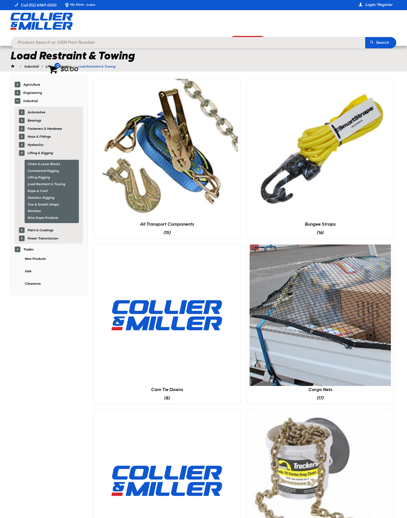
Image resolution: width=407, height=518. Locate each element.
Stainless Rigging (40, 198)
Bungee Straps (205, 151)
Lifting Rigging (38, 178)
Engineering (32, 94)
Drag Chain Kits (205, 246)
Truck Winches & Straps (205, 341)
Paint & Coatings (40, 231)
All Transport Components (129, 151)
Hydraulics (35, 146)
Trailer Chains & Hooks (128, 341)
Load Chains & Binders (282, 246)
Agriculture (31, 86)
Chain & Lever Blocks (43, 165)
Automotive (36, 113)
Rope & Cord (37, 192)
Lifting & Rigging (40, 154)
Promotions (255, 41)
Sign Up (345, 385)
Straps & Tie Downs (358, 246)
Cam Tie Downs (282, 151)
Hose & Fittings (39, 138)
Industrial (30, 102)
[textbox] (195, 22)
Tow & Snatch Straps (43, 205)
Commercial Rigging (43, 172)
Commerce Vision (72, 498)
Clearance (33, 284)
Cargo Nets (358, 151)
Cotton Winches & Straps (129, 246)
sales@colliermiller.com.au (320, 425)
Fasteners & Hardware (44, 129)
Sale (28, 272)
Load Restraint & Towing (46, 185)
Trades (28, 250)
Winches (34, 212)
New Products (35, 260)
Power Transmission (42, 239)
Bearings (34, 121)
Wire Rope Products (42, 219)
